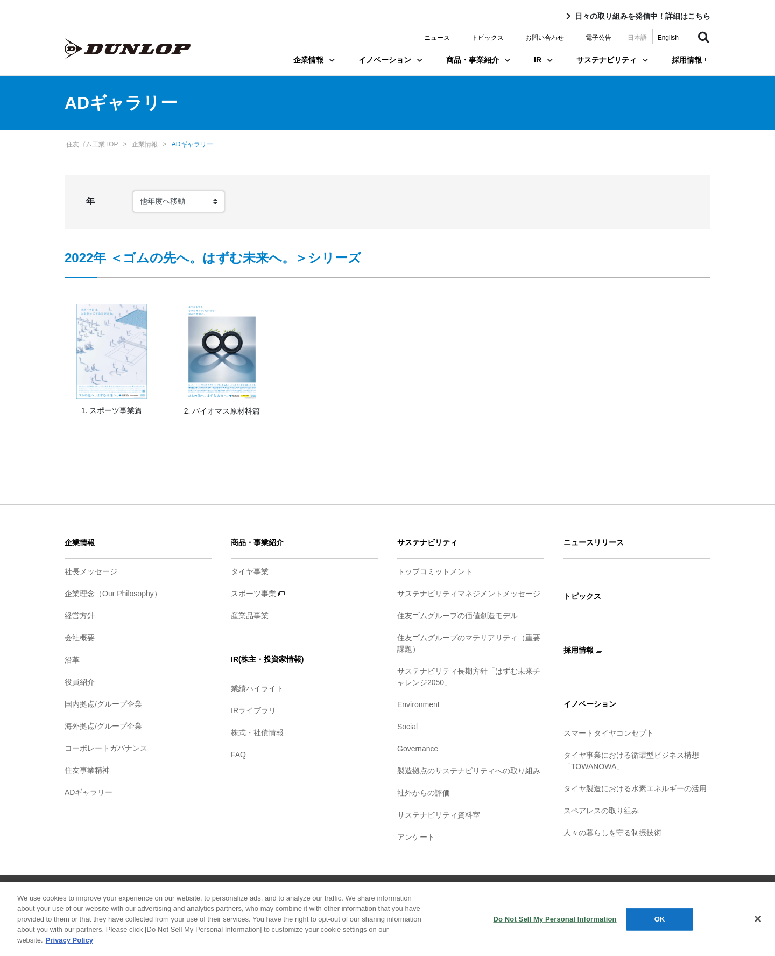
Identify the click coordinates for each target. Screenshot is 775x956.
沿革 (72, 659)
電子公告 (598, 37)
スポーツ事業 (258, 593)
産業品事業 (250, 615)
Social (407, 726)
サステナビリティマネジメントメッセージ (468, 593)
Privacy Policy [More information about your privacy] (69, 944)
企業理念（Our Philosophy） (113, 593)
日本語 (637, 37)
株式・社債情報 (257, 732)
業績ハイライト (257, 688)
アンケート (416, 837)
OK (659, 923)
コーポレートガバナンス (106, 748)
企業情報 (314, 59)
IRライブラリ (253, 710)
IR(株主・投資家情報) (267, 659)
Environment (418, 704)
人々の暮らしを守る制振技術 (612, 832)
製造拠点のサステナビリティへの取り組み (468, 770)
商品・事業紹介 (478, 59)
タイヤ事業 (250, 571)
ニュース (437, 37)
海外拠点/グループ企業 (103, 726)
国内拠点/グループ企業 (103, 704)
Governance (417, 748)
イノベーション (390, 59)
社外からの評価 (423, 792)
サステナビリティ (612, 59)
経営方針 (80, 615)
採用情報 (691, 59)
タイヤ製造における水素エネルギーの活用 (635, 788)
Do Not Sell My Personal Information (554, 923)
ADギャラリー (88, 792)
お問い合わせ (544, 37)
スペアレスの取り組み (601, 810)
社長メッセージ (91, 571)
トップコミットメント (435, 571)
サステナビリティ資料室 (438, 815)
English (668, 37)
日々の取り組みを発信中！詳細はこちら (642, 16)
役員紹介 (80, 682)
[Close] (758, 923)
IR (543, 59)
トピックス (487, 37)
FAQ (238, 754)
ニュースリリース (593, 542)
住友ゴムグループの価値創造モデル (457, 615)
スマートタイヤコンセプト (608, 733)
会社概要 (80, 637)
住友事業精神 (87, 770)
